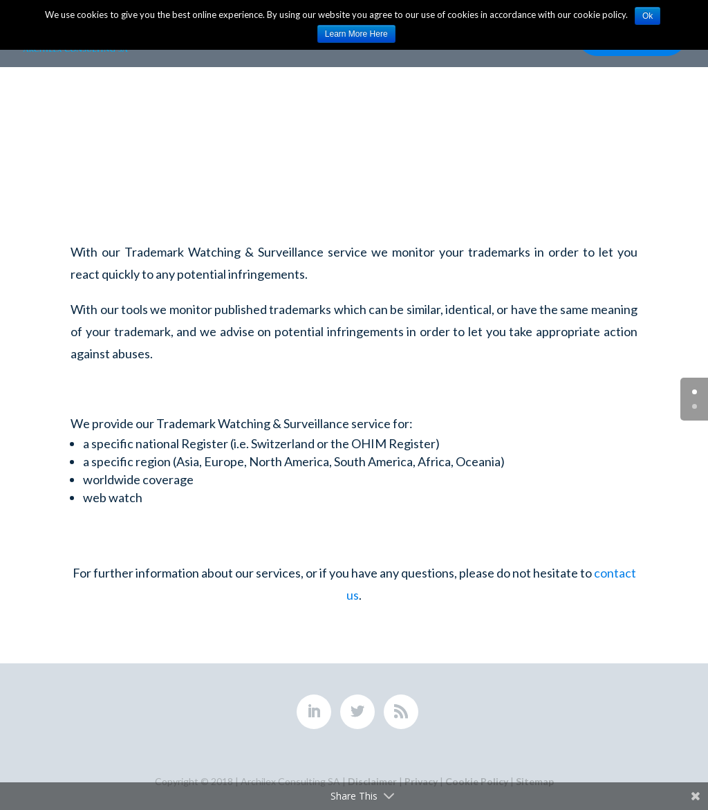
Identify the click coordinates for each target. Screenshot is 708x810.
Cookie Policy (476, 781)
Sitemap (535, 781)
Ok (647, 16)
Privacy (421, 781)
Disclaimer (372, 781)
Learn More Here (356, 34)
